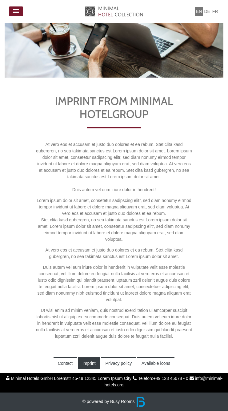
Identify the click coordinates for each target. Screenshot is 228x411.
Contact (65, 363)
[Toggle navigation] (16, 11)
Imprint (89, 363)
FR (215, 11)
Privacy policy (119, 363)
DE (207, 11)
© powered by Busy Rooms (114, 401)
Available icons (156, 363)
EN (199, 11)
